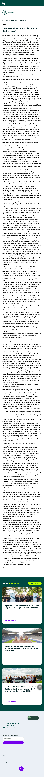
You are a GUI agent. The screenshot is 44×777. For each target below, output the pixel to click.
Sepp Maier (12, 52)
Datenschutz (5, 753)
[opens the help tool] (39, 687)
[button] (40, 3)
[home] (7, 3)
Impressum (4, 750)
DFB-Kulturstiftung (8, 725)
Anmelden (13, 742)
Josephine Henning (19, 46)
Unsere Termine (35, 583)
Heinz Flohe (18, 292)
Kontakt (4, 755)
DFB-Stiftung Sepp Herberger (11, 727)
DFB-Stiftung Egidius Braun (11, 723)
